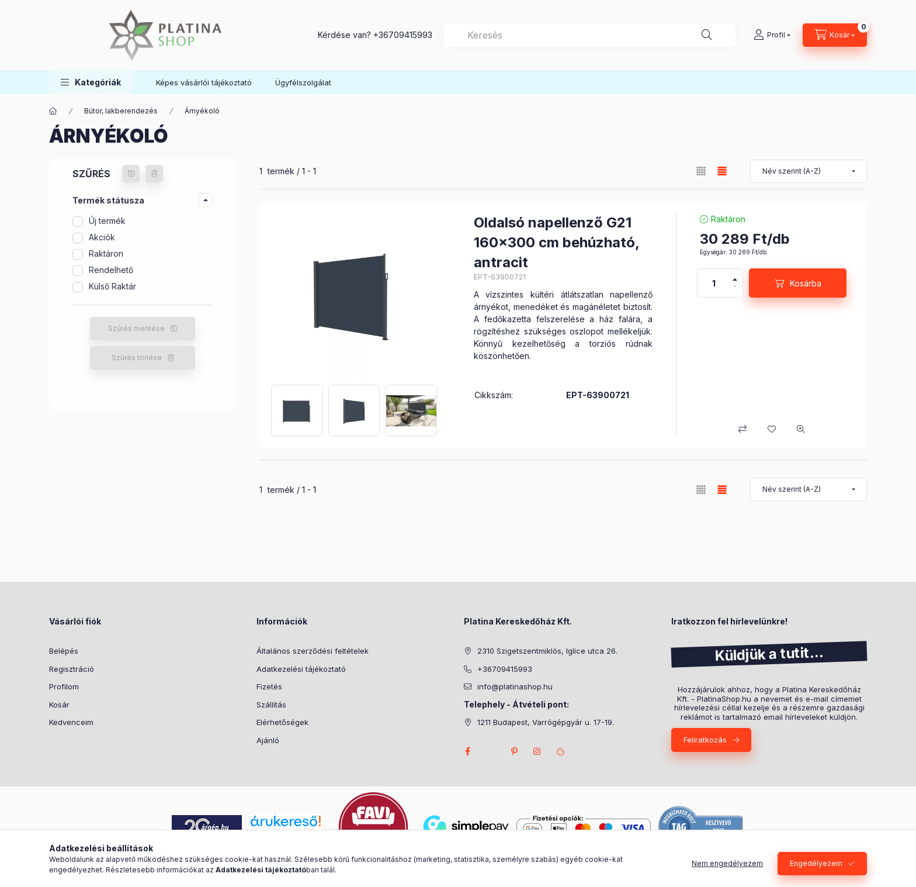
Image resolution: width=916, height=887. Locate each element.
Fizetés (269, 686)
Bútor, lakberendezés (121, 110)
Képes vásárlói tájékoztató (204, 82)
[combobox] (589, 35)
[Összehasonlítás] (742, 429)
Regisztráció (71, 669)
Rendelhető (111, 270)
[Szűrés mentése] (131, 173)
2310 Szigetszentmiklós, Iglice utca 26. (547, 650)
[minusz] (735, 286)
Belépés (63, 650)
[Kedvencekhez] (771, 429)
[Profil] (772, 35)
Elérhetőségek (282, 722)
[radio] (701, 171)
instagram (537, 751)
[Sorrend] (808, 171)
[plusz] (735, 279)
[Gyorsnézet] (801, 429)
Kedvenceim (71, 722)
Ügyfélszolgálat (303, 82)
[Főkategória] (53, 111)
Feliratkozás (705, 739)
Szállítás (271, 704)
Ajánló (267, 740)
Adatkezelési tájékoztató (301, 669)
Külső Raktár (112, 286)
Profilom (64, 686)
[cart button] (835, 35)
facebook (467, 751)
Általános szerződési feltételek (312, 650)
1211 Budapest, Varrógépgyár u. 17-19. (545, 722)
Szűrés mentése (136, 328)
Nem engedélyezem (727, 863)
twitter (490, 751)
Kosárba (805, 283)
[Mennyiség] (713, 283)
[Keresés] (707, 35)
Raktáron (106, 253)
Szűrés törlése (137, 357)
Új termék (107, 221)
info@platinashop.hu (515, 686)
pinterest (514, 751)
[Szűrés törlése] (154, 173)
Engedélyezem (816, 863)
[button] (91, 82)
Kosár (59, 704)
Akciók (102, 237)
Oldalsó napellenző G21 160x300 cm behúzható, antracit (556, 242)
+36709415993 (402, 35)
